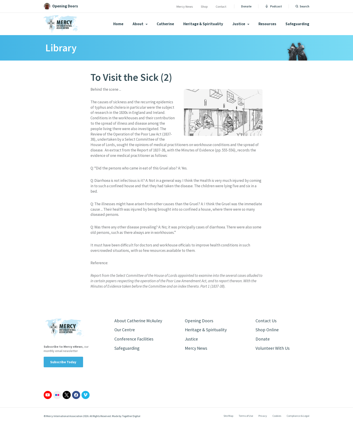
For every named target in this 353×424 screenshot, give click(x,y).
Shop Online (267, 330)
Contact (221, 7)
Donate (246, 6)
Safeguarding (297, 23)
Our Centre (124, 330)
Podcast (273, 6)
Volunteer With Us (273, 348)
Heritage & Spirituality (203, 23)
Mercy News (184, 7)
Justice (240, 23)
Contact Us (266, 320)
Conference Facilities (133, 339)
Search (304, 6)
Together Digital (131, 416)
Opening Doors (199, 320)
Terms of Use (246, 415)
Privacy (262, 415)
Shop (204, 7)
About (140, 23)
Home (118, 23)
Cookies (276, 415)
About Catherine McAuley (138, 320)
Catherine (165, 23)
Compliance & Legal (298, 415)
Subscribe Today (63, 362)
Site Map (228, 415)
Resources (267, 23)
